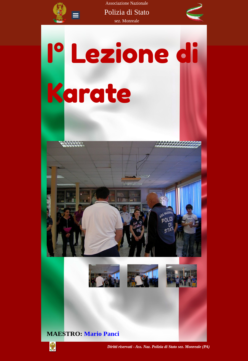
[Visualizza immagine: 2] (142, 276)
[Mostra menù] (76, 15)
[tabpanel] (124, 70)
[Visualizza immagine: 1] (104, 276)
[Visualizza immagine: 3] (181, 276)
